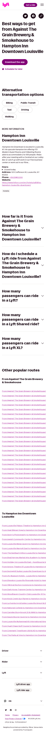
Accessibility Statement (30, 715)
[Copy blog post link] (41, 16)
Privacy (16, 715)
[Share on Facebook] (33, 16)
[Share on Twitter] (25, 16)
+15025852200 (16, 177)
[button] (42, 5)
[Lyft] (6, 5)
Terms (7, 715)
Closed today (10, 169)
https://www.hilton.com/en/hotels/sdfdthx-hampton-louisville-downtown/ (21, 183)
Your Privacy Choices (15, 719)
